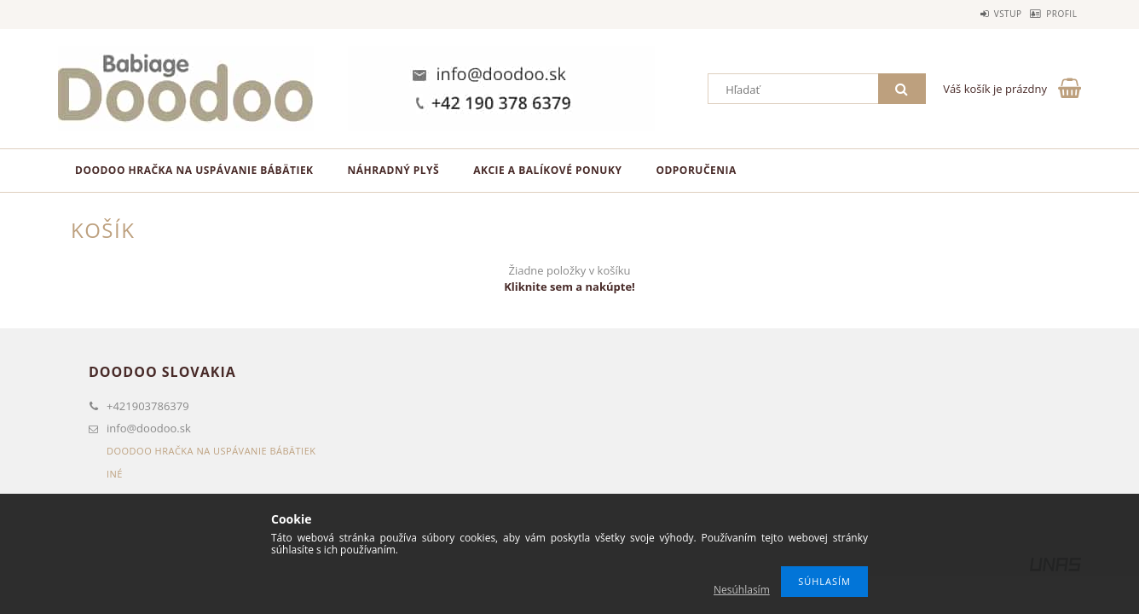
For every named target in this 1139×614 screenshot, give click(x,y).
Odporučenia (696, 170)
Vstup (982, 14)
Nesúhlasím (742, 589)
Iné (115, 473)
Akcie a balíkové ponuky (547, 170)
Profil (1053, 14)
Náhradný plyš (394, 170)
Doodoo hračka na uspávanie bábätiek (194, 170)
